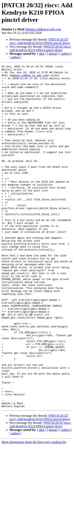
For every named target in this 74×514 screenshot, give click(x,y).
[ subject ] (65, 53)
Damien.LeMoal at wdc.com (43, 29)
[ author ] (15, 57)
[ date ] (41, 53)
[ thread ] (53, 53)
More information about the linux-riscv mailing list (34, 510)
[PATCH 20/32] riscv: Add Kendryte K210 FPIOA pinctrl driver (39, 41)
